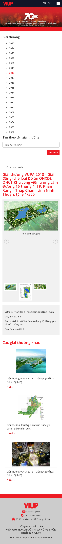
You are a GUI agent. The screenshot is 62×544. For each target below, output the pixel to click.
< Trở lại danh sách (12, 167)
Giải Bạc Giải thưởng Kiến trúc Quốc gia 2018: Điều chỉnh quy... (28, 426)
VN (50, 3)
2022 (11, 58)
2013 (11, 97)
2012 (11, 102)
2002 (11, 132)
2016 (11, 82)
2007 (11, 117)
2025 (11, 43)
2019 (11, 67)
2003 (11, 127)
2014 (11, 92)
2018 (11, 72)
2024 (11, 48)
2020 (11, 63)
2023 (11, 53)
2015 (11, 87)
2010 (11, 107)
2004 (11, 122)
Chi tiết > (11, 386)
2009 (11, 112)
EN (44, 3)
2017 (11, 77)
